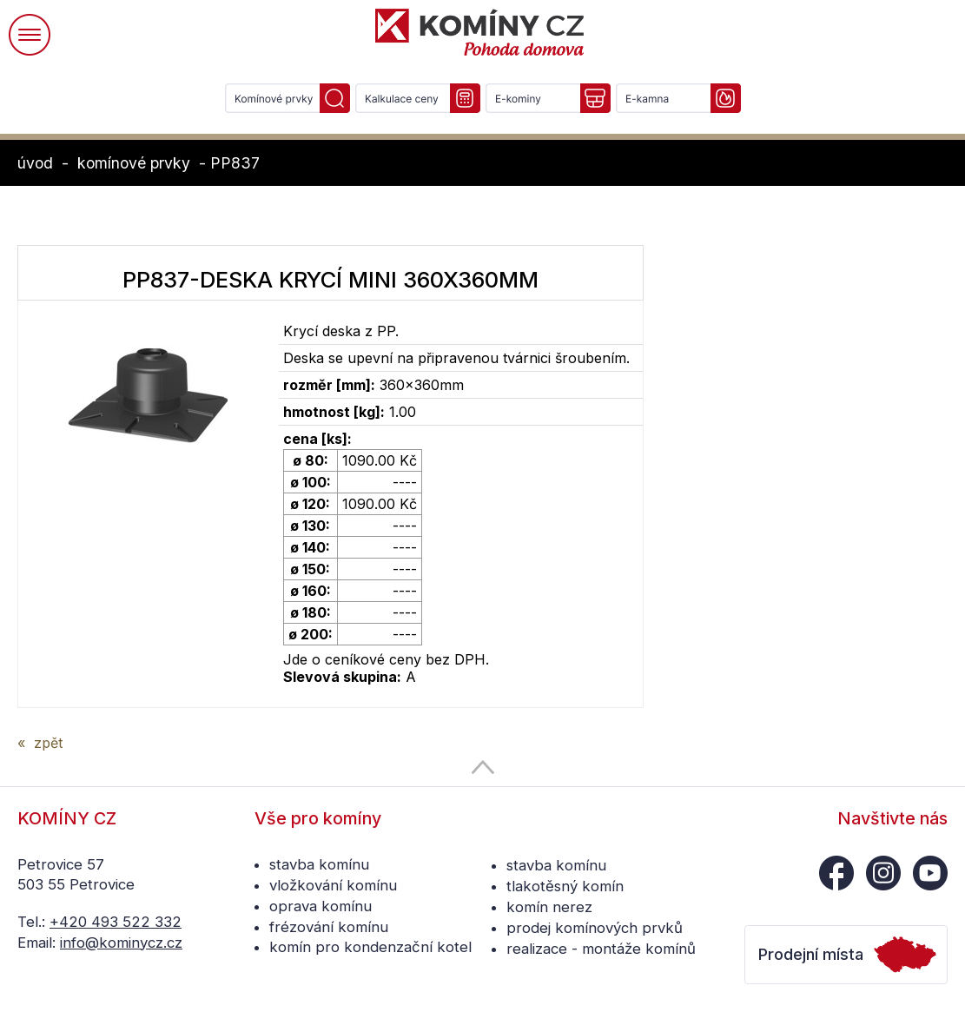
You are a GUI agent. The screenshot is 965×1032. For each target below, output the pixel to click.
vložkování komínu (333, 885)
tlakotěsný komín (565, 886)
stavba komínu (319, 864)
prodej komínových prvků (594, 927)
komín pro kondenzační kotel (370, 947)
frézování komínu (328, 927)
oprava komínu (320, 906)
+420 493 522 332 (116, 921)
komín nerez (549, 907)
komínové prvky (133, 163)
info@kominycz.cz (121, 942)
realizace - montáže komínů (601, 948)
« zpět (40, 742)
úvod (35, 163)
